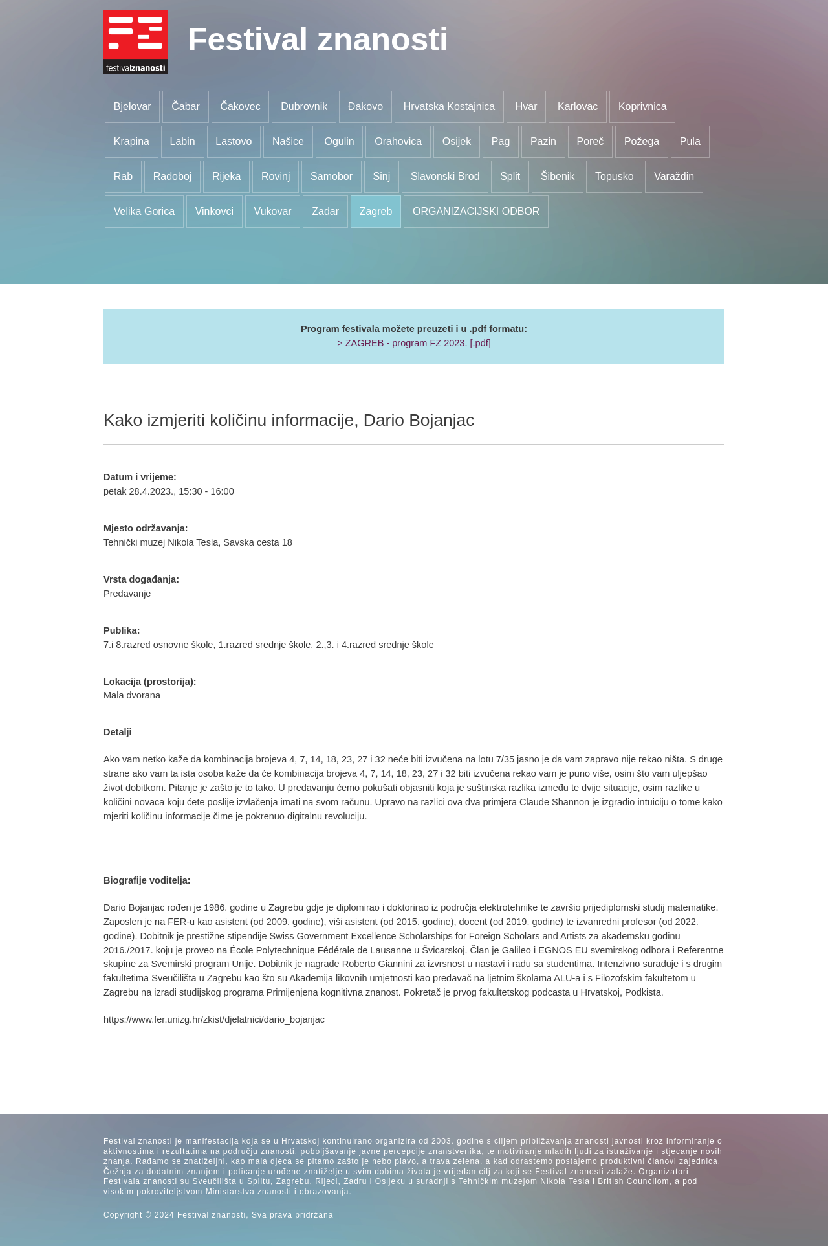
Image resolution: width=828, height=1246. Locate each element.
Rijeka (226, 176)
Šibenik (557, 176)
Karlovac (578, 106)
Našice (288, 141)
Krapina (131, 141)
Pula (690, 141)
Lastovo (233, 141)
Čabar (185, 106)
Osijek (456, 141)
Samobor (331, 176)
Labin (182, 141)
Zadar (325, 211)
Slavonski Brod (445, 176)
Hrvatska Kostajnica (449, 106)
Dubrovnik (304, 106)
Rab (123, 176)
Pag (501, 141)
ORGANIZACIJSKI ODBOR (476, 211)
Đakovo (365, 106)
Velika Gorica (144, 211)
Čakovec (240, 106)
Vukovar (273, 211)
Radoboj (172, 176)
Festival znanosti (318, 39)
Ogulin (339, 141)
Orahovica (398, 141)
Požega (641, 141)
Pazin (543, 141)
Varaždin (674, 176)
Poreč (590, 141)
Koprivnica (642, 106)
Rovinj (275, 176)
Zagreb (376, 211)
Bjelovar (132, 106)
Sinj (382, 176)
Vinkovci (214, 211)
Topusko (614, 176)
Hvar (527, 106)
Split (510, 176)
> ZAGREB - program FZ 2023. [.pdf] (414, 343)
